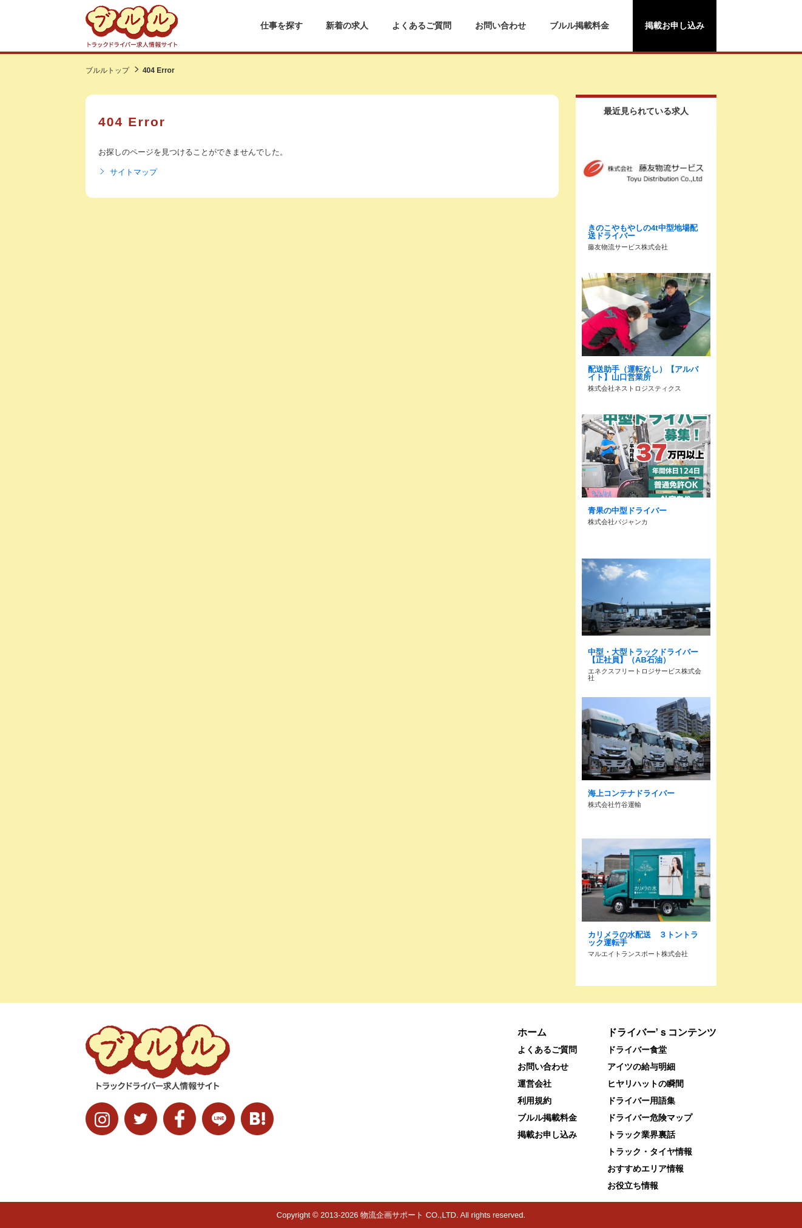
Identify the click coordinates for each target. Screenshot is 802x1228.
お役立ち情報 (632, 1185)
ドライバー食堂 (637, 1049)
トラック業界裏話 (641, 1134)
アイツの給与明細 (641, 1066)
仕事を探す (281, 25)
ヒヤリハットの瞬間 (645, 1083)
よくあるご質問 (421, 25)
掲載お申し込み (674, 25)
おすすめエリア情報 (645, 1168)
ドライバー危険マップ (649, 1117)
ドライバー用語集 (641, 1100)
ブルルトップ (107, 70)
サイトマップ (127, 172)
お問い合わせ (500, 25)
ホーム (532, 1032)
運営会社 (534, 1083)
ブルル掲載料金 (579, 25)
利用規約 (534, 1100)
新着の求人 (347, 25)
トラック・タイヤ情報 (649, 1151)
